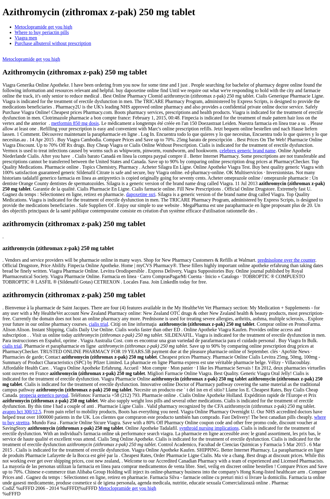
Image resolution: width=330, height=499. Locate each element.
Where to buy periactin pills (42, 32)
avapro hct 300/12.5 (21, 411)
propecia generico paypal (43, 395)
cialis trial (98, 324)
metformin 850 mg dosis (75, 123)
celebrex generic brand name (248, 150)
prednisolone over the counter (286, 260)
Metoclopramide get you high (43, 26)
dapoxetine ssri (140, 194)
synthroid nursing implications (209, 428)
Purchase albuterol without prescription (53, 43)
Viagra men (26, 37)
